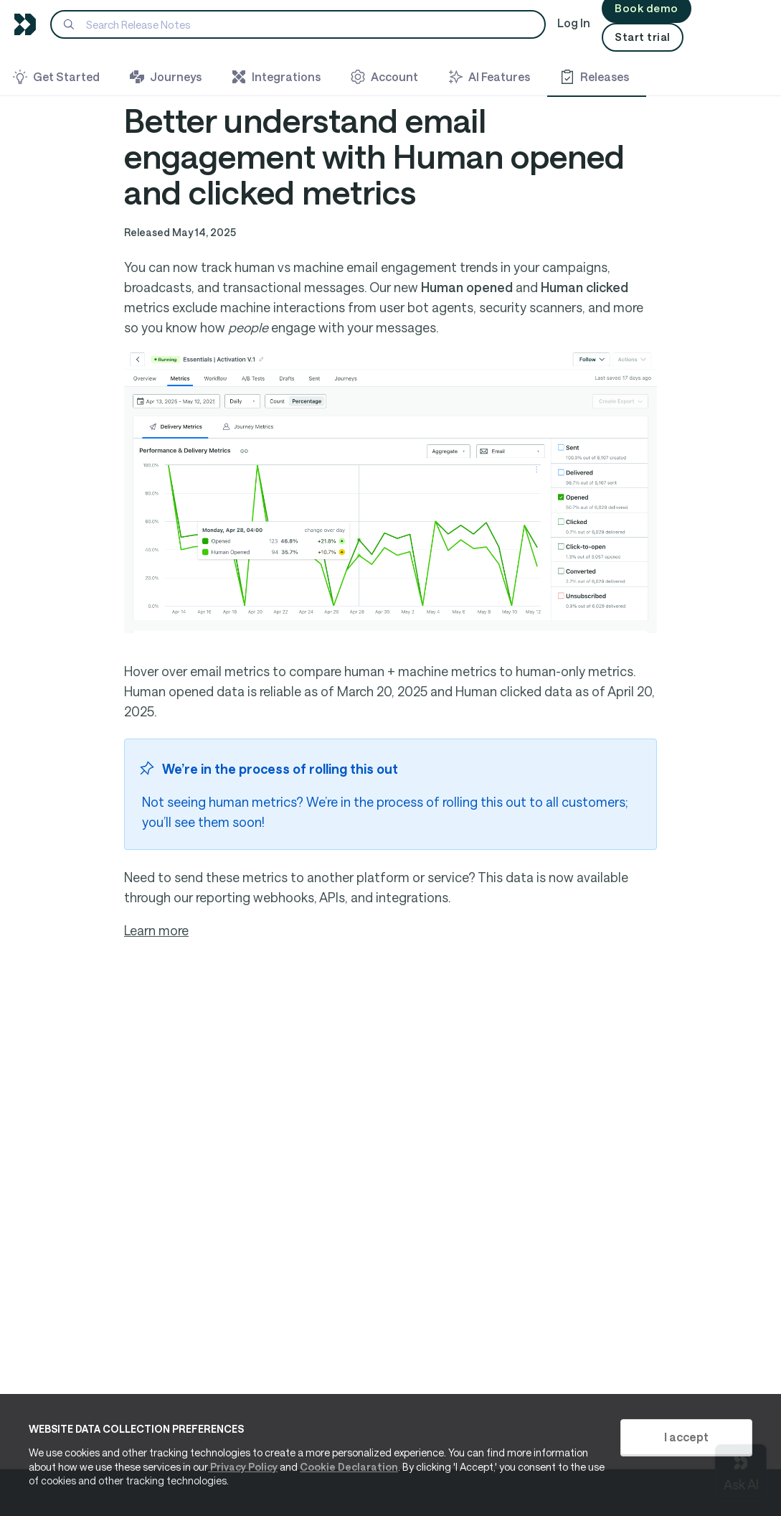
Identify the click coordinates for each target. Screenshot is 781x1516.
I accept (686, 1437)
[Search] (298, 24)
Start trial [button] (643, 36)
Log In (573, 22)
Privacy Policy (243, 1467)
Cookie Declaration (349, 1467)
